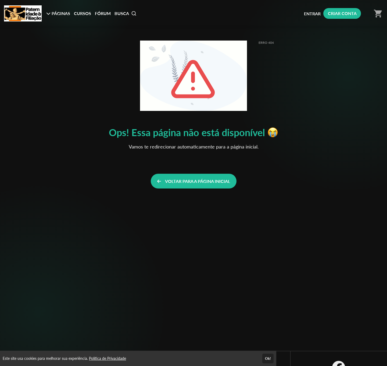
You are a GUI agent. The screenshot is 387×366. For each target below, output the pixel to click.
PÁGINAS (58, 13)
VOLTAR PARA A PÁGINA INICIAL (193, 181)
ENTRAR (312, 13)
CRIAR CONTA (342, 13)
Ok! (268, 358)
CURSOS (82, 13)
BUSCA (125, 13)
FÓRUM (103, 13)
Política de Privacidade (107, 358)
